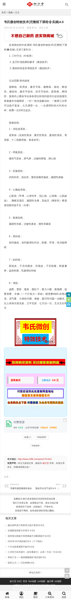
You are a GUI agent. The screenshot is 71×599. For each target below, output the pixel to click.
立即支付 (46, 380)
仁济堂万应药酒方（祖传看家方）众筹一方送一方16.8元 (35, 552)
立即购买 (53, 428)
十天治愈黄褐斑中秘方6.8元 (21, 546)
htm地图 (32, 581)
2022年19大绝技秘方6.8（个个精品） (26, 541)
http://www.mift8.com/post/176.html (35, 459)
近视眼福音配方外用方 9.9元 (21, 530)
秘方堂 (45, 463)
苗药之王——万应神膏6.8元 (21, 562)
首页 (4, 12)
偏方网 (50, 581)
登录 (25, 581)
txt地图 (58, 581)
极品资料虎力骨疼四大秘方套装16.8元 (26, 525)
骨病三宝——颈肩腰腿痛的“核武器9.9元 (27, 557)
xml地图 (42, 581)
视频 (10, 12)
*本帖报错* (41, 437)
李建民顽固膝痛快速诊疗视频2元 (26, 486)
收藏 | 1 (27, 437)
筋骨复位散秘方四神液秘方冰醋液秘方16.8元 (29, 536)
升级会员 (44, 428)
